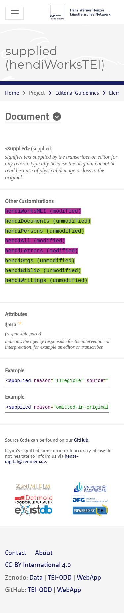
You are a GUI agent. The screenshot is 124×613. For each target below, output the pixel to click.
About (44, 552)
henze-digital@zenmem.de (42, 458)
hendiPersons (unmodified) (44, 231)
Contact (15, 552)
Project (37, 93)
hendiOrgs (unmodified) (40, 261)
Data (36, 577)
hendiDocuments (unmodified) (48, 221)
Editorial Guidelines (77, 93)
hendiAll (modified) (35, 241)
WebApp (89, 577)
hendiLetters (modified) (41, 251)
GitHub (81, 440)
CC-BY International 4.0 (38, 564)
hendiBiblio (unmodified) (43, 271)
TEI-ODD (60, 577)
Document (27, 115)
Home (12, 93)
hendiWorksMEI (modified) (43, 211)
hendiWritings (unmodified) (46, 281)
